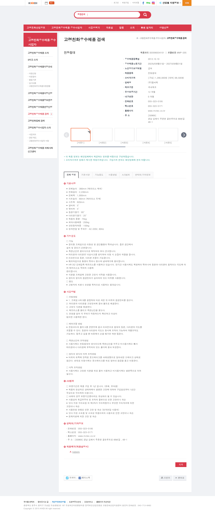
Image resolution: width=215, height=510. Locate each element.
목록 (181, 464)
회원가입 (125, 2)
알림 (121, 27)
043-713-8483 (144, 505)
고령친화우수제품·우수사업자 (66, 27)
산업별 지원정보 (170, 2)
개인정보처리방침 (59, 501)
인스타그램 (153, 3)
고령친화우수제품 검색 (38, 113)
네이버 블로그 (147, 3)
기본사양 (85, 174)
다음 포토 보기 (183, 135)
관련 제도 (32, 137)
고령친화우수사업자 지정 (39, 140)
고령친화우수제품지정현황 (39, 86)
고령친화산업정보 (36, 27)
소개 (132, 27)
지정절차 (32, 76)
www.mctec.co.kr (156, 110)
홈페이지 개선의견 (103, 501)
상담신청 (163, 27)
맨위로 (181, 477)
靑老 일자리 (147, 27)
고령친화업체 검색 (36, 120)
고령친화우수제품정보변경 (40, 100)
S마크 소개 (33, 59)
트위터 (72, 478)
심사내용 (32, 83)
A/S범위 (126, 174)
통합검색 (81, 14)
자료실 (109, 27)
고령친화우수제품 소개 (38, 52)
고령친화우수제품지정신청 (40, 93)
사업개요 (32, 134)
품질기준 (32, 79)
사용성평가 (94, 27)
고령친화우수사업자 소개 (39, 127)
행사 (46, 3)
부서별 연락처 (29, 501)
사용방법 (113, 174)
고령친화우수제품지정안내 (40, 66)
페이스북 (143, 3)
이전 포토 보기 (66, 135)
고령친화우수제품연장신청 (40, 107)
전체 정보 (71, 174)
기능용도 (99, 174)
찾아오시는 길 (43, 501)
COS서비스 (88, 501)
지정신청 (32, 73)
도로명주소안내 (75, 501)
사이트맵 (135, 2)
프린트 (167, 477)
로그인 (116, 2)
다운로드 (76, 452)
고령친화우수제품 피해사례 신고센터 (40, 149)
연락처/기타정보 (142, 174)
